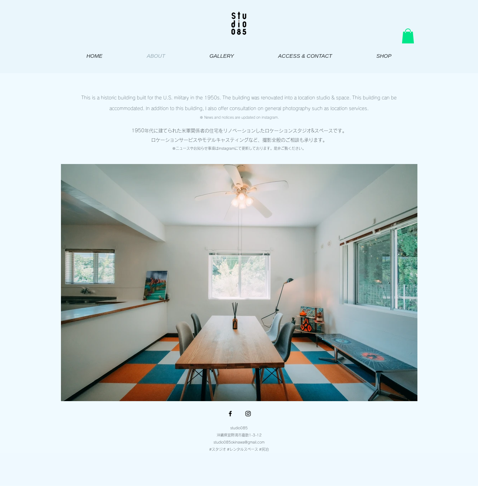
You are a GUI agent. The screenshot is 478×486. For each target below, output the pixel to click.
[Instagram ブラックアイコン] (248, 413)
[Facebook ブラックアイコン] (230, 413)
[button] (408, 36)
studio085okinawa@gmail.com (239, 442)
